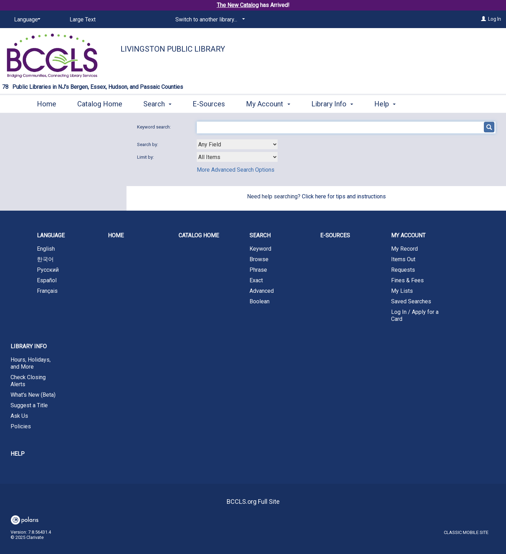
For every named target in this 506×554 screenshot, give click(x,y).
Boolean (259, 301)
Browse (258, 259)
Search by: (148, 144)
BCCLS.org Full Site (253, 501)
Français (47, 291)
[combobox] (237, 144)
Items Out (403, 259)
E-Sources (209, 104)
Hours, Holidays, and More (31, 363)
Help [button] (385, 104)
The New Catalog (238, 5)
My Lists (402, 291)
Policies (21, 426)
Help (18, 453)
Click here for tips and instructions (344, 196)
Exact (256, 280)
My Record (404, 248)
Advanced (261, 291)
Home (46, 104)
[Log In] (483, 19)
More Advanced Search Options (235, 169)
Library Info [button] (332, 104)
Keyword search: (154, 127)
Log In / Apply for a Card (415, 315)
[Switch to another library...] (209, 20)
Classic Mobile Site (466, 532)
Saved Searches (411, 301)
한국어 (45, 259)
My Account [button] (268, 104)
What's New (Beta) (33, 394)
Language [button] (51, 235)
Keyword (260, 248)
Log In (494, 19)
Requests (403, 269)
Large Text (83, 19)
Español (47, 280)
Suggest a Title (29, 405)
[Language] (26, 20)
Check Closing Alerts (28, 381)
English (46, 248)
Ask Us (19, 416)
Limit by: (146, 157)
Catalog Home (99, 104)
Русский (48, 269)
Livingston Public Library (173, 49)
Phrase (258, 269)
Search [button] (157, 104)
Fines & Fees (407, 280)
